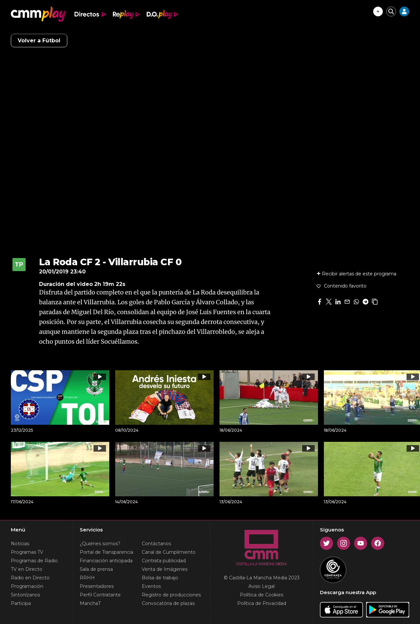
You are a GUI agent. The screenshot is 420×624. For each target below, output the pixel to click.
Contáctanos (156, 544)
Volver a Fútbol (39, 40)
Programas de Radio (34, 561)
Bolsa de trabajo (160, 578)
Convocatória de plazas (168, 603)
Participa (21, 603)
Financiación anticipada (106, 561)
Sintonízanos (25, 595)
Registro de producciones (171, 595)
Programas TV (27, 552)
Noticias (20, 544)
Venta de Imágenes (164, 569)
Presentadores (97, 586)
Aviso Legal (261, 586)
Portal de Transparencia (106, 552)
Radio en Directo (30, 578)
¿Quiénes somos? (100, 544)
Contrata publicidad (164, 561)
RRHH (87, 578)
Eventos (151, 586)
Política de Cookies (261, 595)
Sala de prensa (96, 569)
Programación (27, 586)
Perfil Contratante (100, 595)
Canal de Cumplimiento (169, 552)
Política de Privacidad (261, 603)
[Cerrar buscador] (391, 11)
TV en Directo (26, 569)
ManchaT (90, 603)
